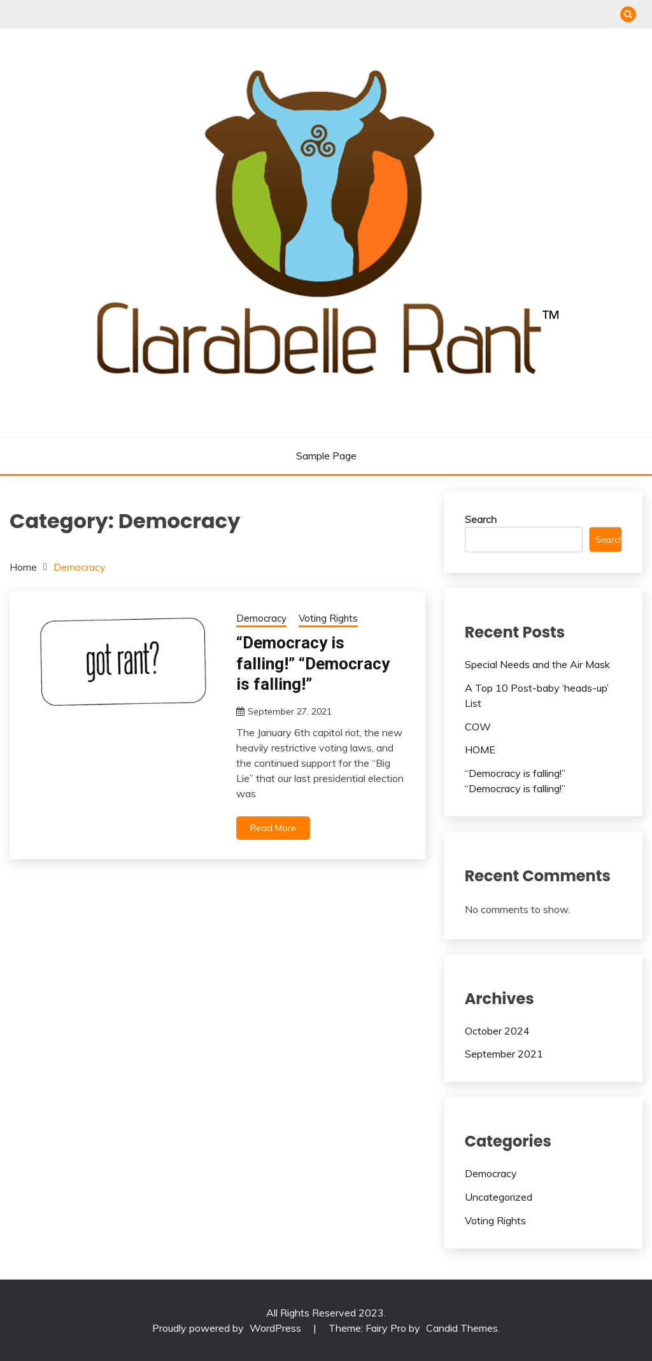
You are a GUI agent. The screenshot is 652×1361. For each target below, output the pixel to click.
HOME (480, 749)
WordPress (275, 1328)
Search (481, 519)
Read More (273, 828)
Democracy (261, 618)
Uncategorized (498, 1196)
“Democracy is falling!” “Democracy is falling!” (313, 663)
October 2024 (497, 1030)
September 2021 (504, 1053)
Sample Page (326, 455)
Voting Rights (328, 618)
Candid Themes (462, 1328)
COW (478, 726)
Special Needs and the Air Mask (537, 664)
